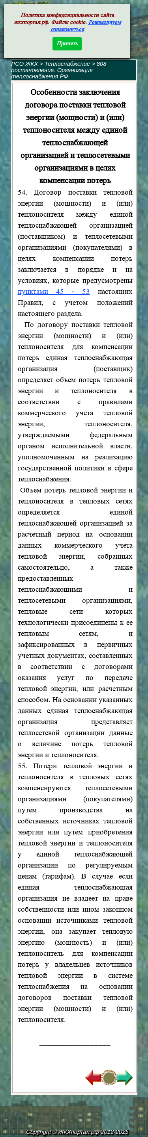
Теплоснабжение (68, 64)
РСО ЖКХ (24, 64)
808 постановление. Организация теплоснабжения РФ (59, 70)
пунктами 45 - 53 (54, 292)
